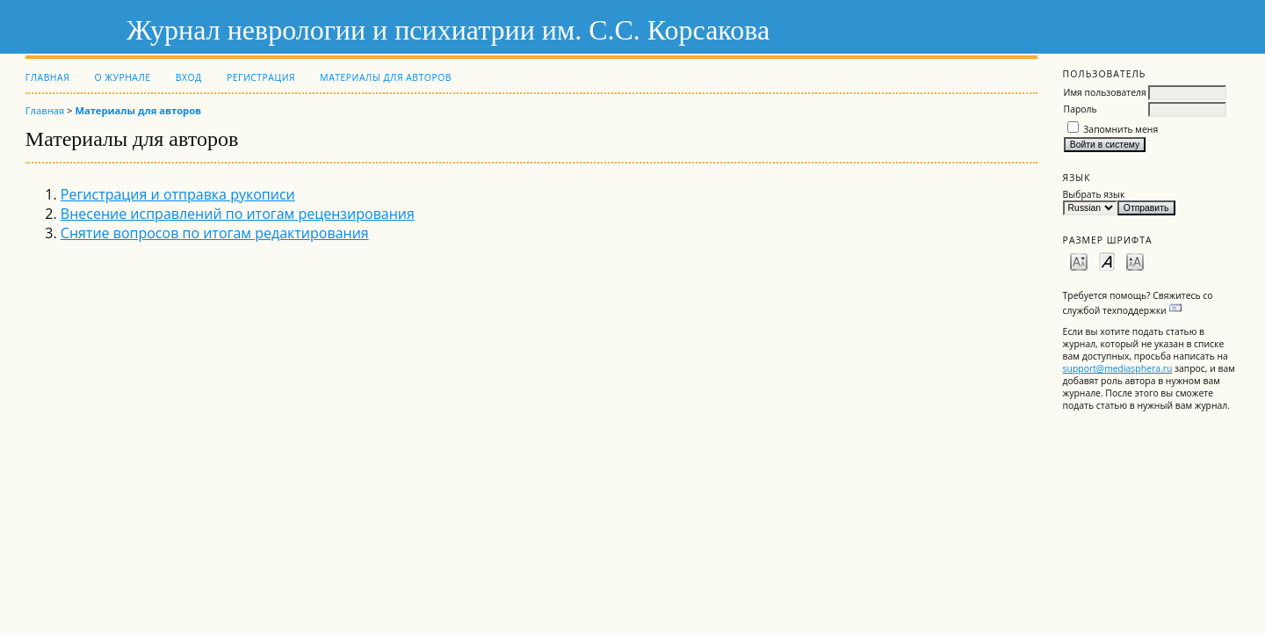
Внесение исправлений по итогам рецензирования (238, 213)
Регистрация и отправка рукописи (178, 194)
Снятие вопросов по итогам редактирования (215, 233)
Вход (189, 77)
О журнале (122, 77)
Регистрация (261, 77)
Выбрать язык (1094, 194)
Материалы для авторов (386, 77)
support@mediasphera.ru (1118, 368)
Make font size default (1107, 261)
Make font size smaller (1079, 261)
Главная (47, 77)
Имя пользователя (1105, 92)
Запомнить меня (1120, 129)
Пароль (1080, 109)
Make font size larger (1135, 261)
